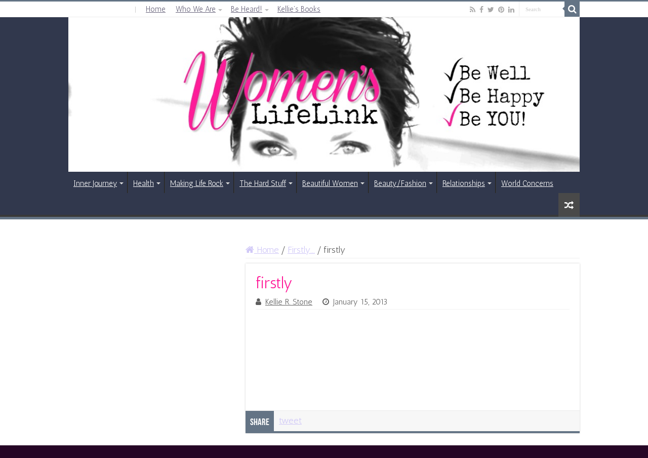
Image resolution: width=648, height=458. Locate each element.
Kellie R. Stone (288, 302)
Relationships (463, 183)
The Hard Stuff (262, 183)
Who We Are (196, 9)
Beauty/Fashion (400, 183)
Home (156, 9)
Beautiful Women (330, 183)
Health (143, 183)
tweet (290, 420)
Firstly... (301, 249)
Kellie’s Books (298, 9)
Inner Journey (95, 183)
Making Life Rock (196, 183)
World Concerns (527, 183)
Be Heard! (246, 9)
